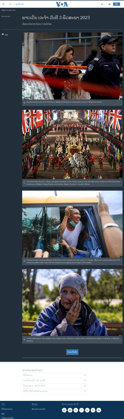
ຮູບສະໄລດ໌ (20, 4)
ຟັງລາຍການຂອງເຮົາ (38, 409)
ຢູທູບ (3, 413)
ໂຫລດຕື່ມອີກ (72, 352)
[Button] (5, 35)
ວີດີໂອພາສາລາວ (7, 409)
